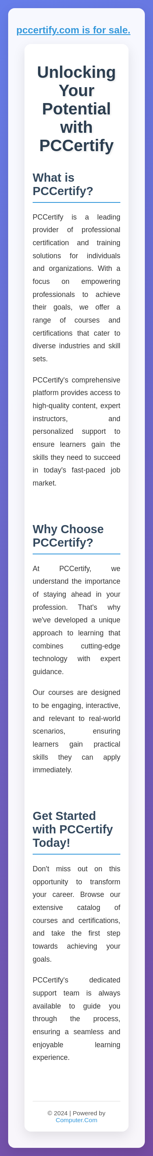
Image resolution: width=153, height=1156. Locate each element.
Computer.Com (76, 1119)
